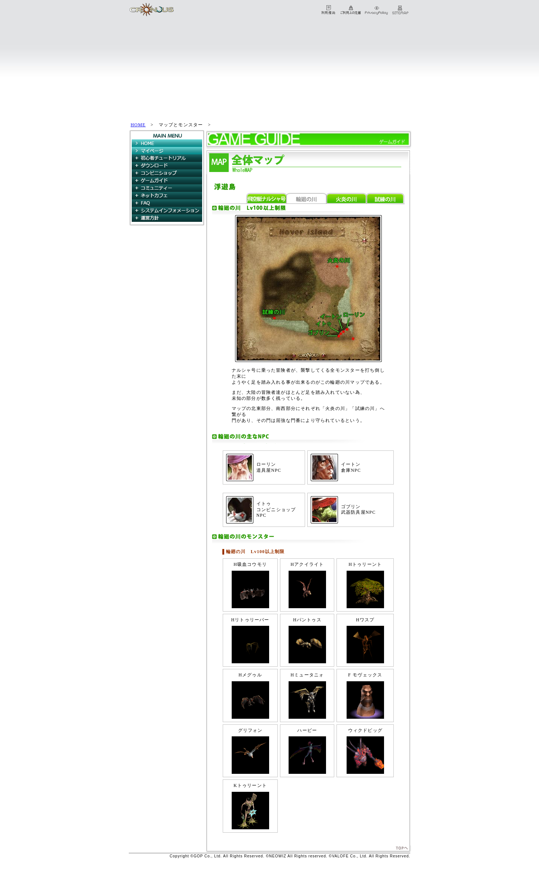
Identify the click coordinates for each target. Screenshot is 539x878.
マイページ (167, 150)
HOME (138, 124)
